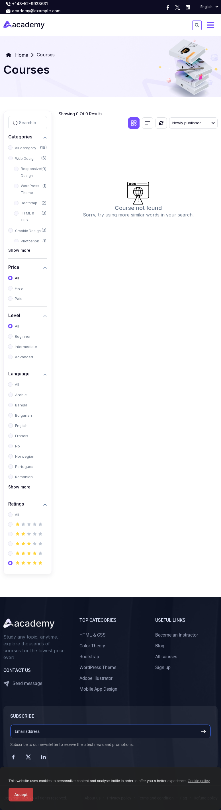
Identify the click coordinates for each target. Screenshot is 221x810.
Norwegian (24, 456)
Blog (159, 646)
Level (14, 315)
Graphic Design (28, 231)
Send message (22, 684)
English (21, 425)
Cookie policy (199, 781)
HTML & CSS (27, 216)
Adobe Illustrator (95, 678)
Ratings (16, 503)
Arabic (21, 394)
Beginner (23, 336)
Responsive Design (31, 172)
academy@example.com (33, 11)
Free (19, 288)
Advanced (24, 357)
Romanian (24, 476)
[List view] (147, 123)
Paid (18, 298)
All (17, 278)
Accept (21, 794)
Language (19, 373)
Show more (19, 250)
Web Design (25, 158)
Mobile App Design (98, 689)
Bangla (21, 405)
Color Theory (92, 646)
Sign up (163, 667)
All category (25, 148)
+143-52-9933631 (27, 4)
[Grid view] (134, 123)
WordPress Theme (30, 189)
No (17, 446)
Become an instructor (176, 635)
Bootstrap (29, 203)
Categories (20, 136)
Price (13, 267)
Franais (21, 435)
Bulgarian (23, 415)
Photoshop (30, 241)
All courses (166, 656)
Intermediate (26, 346)
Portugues (24, 466)
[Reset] (161, 123)
